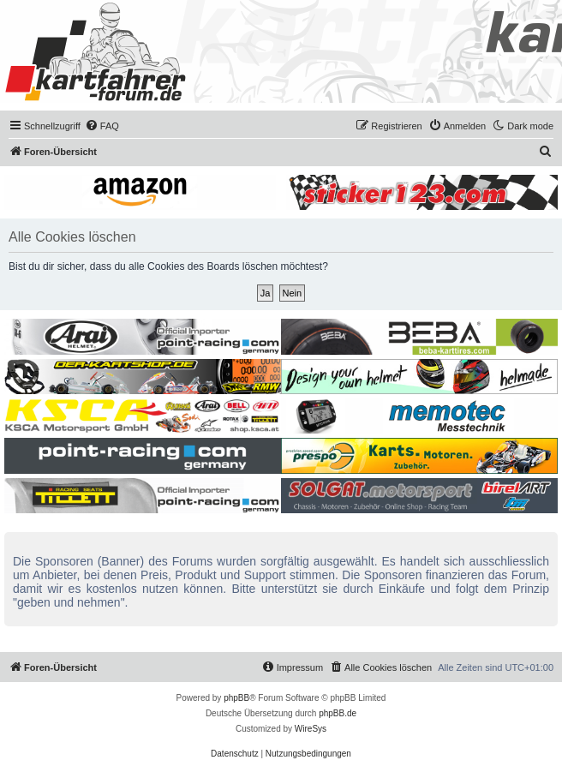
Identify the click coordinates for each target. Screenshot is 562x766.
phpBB (236, 698)
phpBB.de (337, 713)
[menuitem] (102, 126)
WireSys (310, 728)
